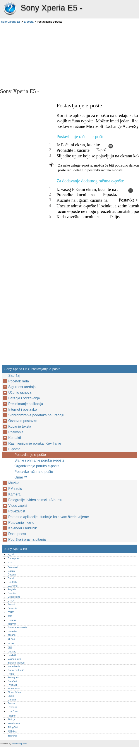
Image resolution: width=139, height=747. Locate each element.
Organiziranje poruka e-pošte (36, 466)
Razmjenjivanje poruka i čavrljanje (34, 443)
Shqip (11, 696)
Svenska (12, 707)
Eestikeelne (14, 596)
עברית (11, 611)
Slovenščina (14, 692)
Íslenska (12, 631)
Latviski (12, 655)
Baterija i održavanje (24, 398)
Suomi (11, 604)
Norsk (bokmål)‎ (16, 670)
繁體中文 (12, 735)
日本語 (11, 638)
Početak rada (18, 381)
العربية (11, 554)
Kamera (14, 494)
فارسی (11, 600)
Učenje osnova (19, 392)
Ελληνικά (12, 585)
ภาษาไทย (13, 711)
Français (12, 608)
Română (12, 681)
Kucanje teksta (19, 426)
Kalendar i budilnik (22, 528)
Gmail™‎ (20, 477)
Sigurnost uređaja (22, 387)
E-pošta (28, 21)
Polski (11, 673)
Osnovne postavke (22, 421)
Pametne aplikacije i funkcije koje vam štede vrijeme (48, 517)
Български (13, 558)
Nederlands (14, 666)
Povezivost (16, 511)
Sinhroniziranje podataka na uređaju (36, 415)
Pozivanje (15, 432)
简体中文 (12, 731)
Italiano (11, 635)
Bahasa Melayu (16, 662)
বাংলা (10, 562)
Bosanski (12, 567)
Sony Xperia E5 (9, 8)
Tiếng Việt (13, 727)
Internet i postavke (22, 409)
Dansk (11, 578)
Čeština (12, 574)
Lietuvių (12, 651)
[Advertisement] (39, 55)
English (12, 589)
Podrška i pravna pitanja (27, 539)
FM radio (15, 488)
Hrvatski (12, 620)
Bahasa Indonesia (17, 627)
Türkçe (11, 719)
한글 (10, 647)
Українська (14, 723)
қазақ (11, 643)
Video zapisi (17, 505)
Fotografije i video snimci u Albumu (35, 500)
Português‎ (13, 677)
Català (11, 571)
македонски (14, 659)
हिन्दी (10, 616)
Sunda (11, 703)
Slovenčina (14, 688)
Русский (12, 685)
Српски (12, 699)
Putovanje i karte (21, 522)
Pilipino (11, 715)
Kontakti (14, 438)
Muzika (13, 483)
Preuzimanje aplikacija (25, 404)
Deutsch (12, 582)
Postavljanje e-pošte (30, 455)
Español (12, 593)
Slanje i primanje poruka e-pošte (39, 460)
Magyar (12, 623)
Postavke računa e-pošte (33, 472)
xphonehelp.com (19, 743)
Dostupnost (17, 534)
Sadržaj (14, 375)
